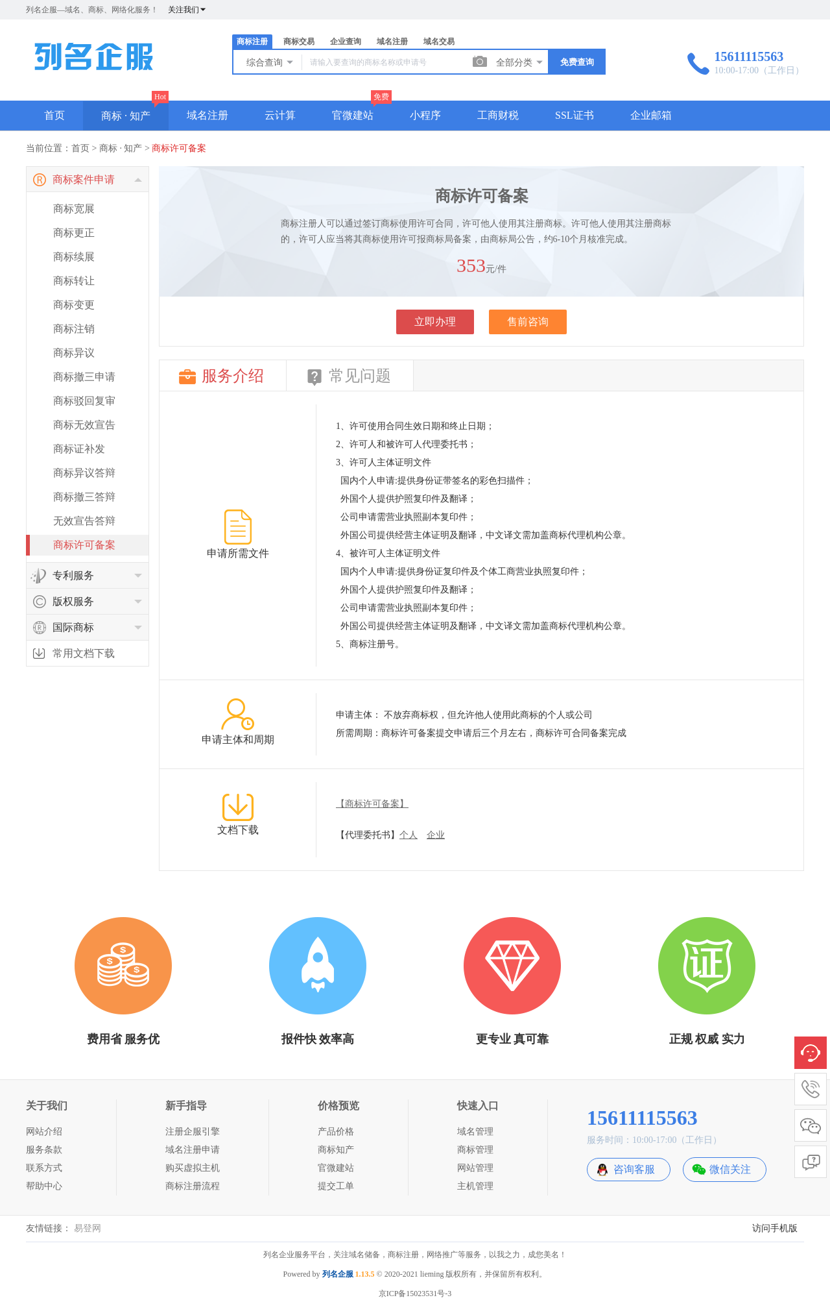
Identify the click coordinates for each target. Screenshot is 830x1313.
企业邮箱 (651, 115)
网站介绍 (44, 1131)
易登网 (87, 1228)
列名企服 (337, 1274)
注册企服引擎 (192, 1131)
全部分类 (520, 62)
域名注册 (392, 41)
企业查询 (345, 41)
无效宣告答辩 (84, 520)
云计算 (280, 115)
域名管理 (475, 1131)
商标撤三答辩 (84, 496)
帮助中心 (44, 1186)
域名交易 (439, 41)
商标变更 (74, 304)
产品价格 (336, 1131)
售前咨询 (528, 321)
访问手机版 (775, 1228)
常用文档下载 (84, 653)
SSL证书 (574, 115)
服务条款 (44, 1150)
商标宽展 (74, 208)
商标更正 (74, 232)
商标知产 (336, 1150)
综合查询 (270, 62)
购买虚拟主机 (192, 1168)
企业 (436, 835)
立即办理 (435, 321)
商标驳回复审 (84, 400)
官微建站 (353, 115)
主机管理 (475, 1186)
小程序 (425, 115)
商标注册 (252, 41)
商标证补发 (79, 448)
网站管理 (475, 1168)
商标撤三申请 (84, 376)
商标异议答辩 (84, 472)
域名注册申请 (192, 1150)
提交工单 (336, 1186)
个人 (408, 835)
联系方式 (44, 1168)
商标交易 (298, 41)
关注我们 (187, 9)
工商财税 (498, 115)
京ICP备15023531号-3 (415, 1293)
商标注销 (74, 328)
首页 (54, 115)
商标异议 (74, 352)
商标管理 (475, 1150)
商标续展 (74, 256)
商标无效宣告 (84, 424)
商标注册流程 (192, 1186)
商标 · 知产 (125, 115)
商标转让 (74, 280)
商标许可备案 (179, 148)
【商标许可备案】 (372, 804)
